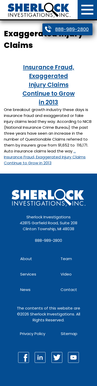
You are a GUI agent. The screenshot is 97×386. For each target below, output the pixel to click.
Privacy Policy (32, 333)
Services (28, 274)
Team (66, 258)
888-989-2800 (72, 29)
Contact (69, 289)
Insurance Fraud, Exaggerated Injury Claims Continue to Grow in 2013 (49, 84)
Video (66, 274)
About (26, 258)
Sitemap (69, 333)
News (25, 289)
